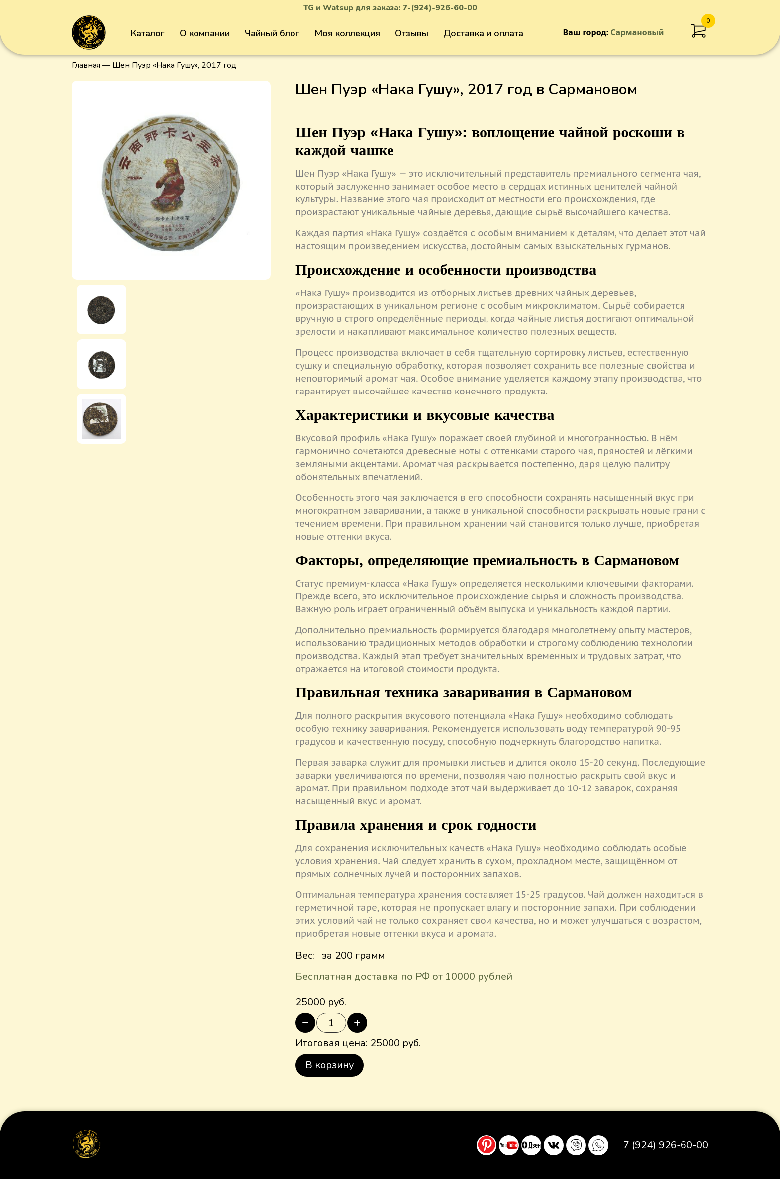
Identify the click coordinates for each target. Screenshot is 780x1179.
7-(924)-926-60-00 (439, 7)
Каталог (148, 33)
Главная (86, 65)
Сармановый (637, 32)
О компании (205, 33)
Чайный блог (272, 33)
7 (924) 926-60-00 (665, 1145)
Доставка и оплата (483, 33)
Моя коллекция (347, 33)
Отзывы (411, 33)
